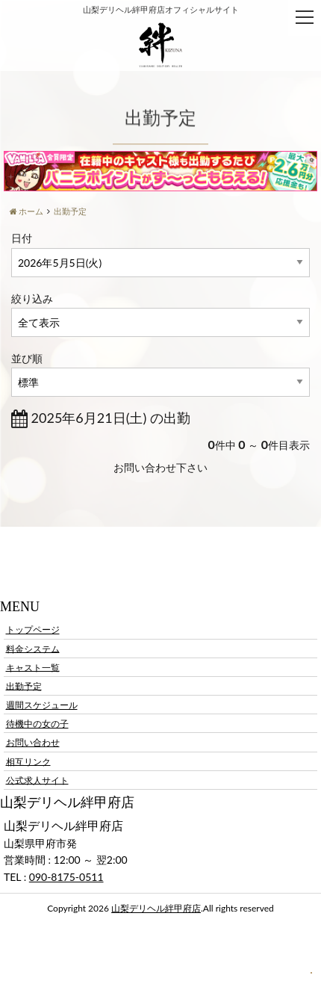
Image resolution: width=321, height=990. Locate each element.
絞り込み (32, 298)
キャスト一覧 (33, 666)
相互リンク (28, 761)
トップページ (33, 629)
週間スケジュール (42, 705)
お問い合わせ (33, 742)
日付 (21, 238)
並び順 (27, 358)
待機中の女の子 (37, 723)
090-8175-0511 (66, 876)
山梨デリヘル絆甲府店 (156, 908)
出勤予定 (24, 685)
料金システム (33, 648)
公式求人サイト (37, 779)
